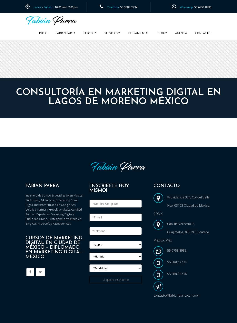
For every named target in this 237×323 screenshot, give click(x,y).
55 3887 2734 (128, 7)
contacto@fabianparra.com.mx (175, 295)
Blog (162, 33)
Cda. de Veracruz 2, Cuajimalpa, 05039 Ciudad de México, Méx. (181, 232)
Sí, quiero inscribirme (116, 280)
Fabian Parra (65, 33)
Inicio (43, 33)
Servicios (112, 33)
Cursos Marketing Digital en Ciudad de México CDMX (67, 142)
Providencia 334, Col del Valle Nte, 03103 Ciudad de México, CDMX (181, 205)
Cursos (90, 33)
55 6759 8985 (203, 7)
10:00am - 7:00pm (66, 7)
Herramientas (138, 33)
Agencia (181, 33)
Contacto (203, 33)
